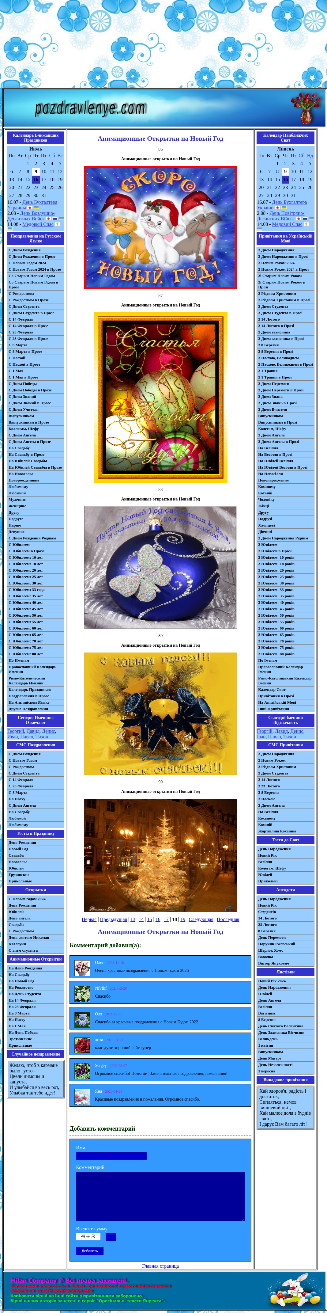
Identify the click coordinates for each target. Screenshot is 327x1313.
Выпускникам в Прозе (29, 422)
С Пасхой (17, 358)
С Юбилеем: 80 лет (26, 654)
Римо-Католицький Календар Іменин (285, 680)
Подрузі (265, 518)
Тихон (42, 736)
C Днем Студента (24, 773)
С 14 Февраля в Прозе (28, 325)
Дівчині (265, 531)
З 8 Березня (268, 345)
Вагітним (266, 1013)
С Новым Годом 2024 (27, 263)
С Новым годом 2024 (27, 898)
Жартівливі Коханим (277, 831)
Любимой (17, 493)
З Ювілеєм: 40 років (276, 602)
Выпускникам (21, 415)
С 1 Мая (16, 370)
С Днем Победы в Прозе (30, 390)
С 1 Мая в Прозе (23, 377)
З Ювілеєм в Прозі (274, 551)
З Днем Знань (270, 396)
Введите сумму (91, 1228)
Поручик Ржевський (276, 944)
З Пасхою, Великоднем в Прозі (285, 364)
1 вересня (266, 1071)
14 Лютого (267, 918)
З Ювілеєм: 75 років (276, 647)
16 (158, 919)
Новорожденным (24, 480)
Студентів (267, 911)
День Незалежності (275, 1064)
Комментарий (90, 1167)
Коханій (265, 493)
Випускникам (270, 415)
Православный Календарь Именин (32, 669)
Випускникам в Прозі (277, 422)
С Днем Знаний (22, 396)
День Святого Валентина (280, 1026)
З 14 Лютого (269, 319)
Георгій (264, 731)
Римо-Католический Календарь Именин (27, 680)
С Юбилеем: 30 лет (26, 583)
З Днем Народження (276, 250)
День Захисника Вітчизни (281, 1032)
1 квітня (265, 1045)
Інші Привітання (273, 708)
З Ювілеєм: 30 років (276, 583)
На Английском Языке (29, 702)
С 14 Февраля (21, 319)
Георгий (15, 731)
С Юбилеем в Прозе (26, 551)
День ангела (20, 918)
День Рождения (22, 842)
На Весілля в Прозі (275, 454)
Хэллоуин (17, 944)
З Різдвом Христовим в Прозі (284, 300)
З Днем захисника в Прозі (281, 338)
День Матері (269, 1058)
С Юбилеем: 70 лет (26, 641)
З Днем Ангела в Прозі (278, 441)
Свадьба (16, 855)
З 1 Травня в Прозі (275, 377)
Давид (33, 731)
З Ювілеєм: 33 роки (275, 589)
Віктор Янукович (273, 963)
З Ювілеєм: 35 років (276, 596)
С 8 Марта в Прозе (25, 351)
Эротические (20, 1039)
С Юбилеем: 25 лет (26, 576)
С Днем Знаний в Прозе (30, 403)
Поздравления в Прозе (29, 696)
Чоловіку (266, 499)
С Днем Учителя (24, 409)
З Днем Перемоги (273, 383)
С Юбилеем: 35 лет (26, 596)
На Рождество (21, 987)
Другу (14, 512)
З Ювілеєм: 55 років (276, 621)
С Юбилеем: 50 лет (26, 615)
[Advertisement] (163, 45)
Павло (274, 736)
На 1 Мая (17, 1026)
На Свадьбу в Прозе (26, 454)
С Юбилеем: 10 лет (26, 557)
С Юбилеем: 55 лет (26, 621)
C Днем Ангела (22, 805)
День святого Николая (29, 937)
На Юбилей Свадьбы (28, 461)
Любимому (18, 486)
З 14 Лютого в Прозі (276, 325)
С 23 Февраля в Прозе (28, 338)
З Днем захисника (274, 332)
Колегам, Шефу (272, 428)
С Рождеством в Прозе (29, 300)
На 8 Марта (19, 1013)
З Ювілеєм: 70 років (276, 641)
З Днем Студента (273, 306)
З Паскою (266, 799)
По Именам (19, 660)
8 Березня (267, 931)
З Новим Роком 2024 (276, 263)
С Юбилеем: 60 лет (26, 628)
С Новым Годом (23, 760)
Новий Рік (267, 855)
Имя (80, 1147)
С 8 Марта (18, 345)
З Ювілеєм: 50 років (276, 615)
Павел (27, 736)
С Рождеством (21, 293)
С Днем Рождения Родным (32, 538)
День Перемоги (272, 937)
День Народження (274, 849)
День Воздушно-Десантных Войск (31, 216)
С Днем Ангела (22, 435)
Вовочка (265, 956)
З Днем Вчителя (272, 409)
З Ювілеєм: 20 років (276, 570)
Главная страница (160, 1266)
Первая (89, 919)
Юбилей (16, 868)
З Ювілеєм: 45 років (276, 609)
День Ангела (269, 1000)
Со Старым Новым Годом (32, 275)
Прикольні (268, 881)
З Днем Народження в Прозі (283, 256)
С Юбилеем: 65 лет (26, 634)
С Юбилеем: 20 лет (26, 570)
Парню (15, 525)
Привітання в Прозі (276, 696)
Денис (48, 731)
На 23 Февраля (22, 1006)
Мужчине (17, 499)
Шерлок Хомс (270, 950)
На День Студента (25, 993)
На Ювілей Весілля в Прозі (282, 467)
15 (149, 919)
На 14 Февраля (22, 1000)
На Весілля (268, 448)
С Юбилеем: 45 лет (26, 609)
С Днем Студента (24, 306)
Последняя (228, 919)
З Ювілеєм (267, 544)
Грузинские (19, 874)
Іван (261, 736)
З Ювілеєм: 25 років (276, 576)
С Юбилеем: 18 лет (26, 563)
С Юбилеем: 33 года (27, 589)
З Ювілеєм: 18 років (276, 563)
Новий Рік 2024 (272, 981)
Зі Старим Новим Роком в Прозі (281, 284)
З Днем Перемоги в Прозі (280, 390)
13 (132, 919)
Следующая (201, 919)
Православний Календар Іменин (280, 669)
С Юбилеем (19, 544)
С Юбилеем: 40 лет (26, 602)
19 (182, 919)
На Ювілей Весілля (275, 461)
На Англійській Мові (277, 702)
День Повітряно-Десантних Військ (280, 216)
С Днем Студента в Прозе (31, 312)
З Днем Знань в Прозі (277, 403)
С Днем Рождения (25, 250)
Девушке (16, 531)
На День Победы (24, 1032)
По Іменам (267, 660)
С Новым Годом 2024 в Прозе (35, 269)
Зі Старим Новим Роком (280, 275)
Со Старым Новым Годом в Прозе (33, 284)
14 (141, 919)
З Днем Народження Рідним (283, 538)
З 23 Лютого (269, 786)
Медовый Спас (37, 224)
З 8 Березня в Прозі (275, 351)
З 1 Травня (267, 370)
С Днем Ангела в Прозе (30, 441)
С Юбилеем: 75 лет (26, 647)
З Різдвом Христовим (277, 293)
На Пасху (17, 799)
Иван (12, 736)
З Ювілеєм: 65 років (276, 634)
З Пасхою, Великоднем (278, 358)
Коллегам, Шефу (24, 428)
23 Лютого (267, 924)
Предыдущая (113, 919)
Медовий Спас (287, 224)
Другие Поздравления (28, 708)
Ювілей (265, 874)
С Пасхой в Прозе (24, 364)
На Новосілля (270, 473)
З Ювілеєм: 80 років (276, 654)
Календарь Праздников (30, 689)
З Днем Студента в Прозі (280, 312)
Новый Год (18, 849)
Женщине (17, 506)
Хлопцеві (266, 525)
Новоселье (18, 861)
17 (166, 919)
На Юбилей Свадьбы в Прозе (35, 467)
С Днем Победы (23, 383)
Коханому (267, 486)
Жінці (263, 506)
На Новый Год (21, 981)
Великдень (267, 1039)
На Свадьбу (19, 448)
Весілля (265, 861)
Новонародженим (274, 480)
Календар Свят (272, 689)
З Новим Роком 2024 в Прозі (283, 269)
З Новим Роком (272, 760)
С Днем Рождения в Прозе (32, 256)
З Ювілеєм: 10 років (276, 557)
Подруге (16, 518)
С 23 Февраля (21, 332)
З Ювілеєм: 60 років (276, 628)
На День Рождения (25, 968)
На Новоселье (21, 473)
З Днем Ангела (271, 435)
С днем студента (23, 950)
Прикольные (20, 881)
